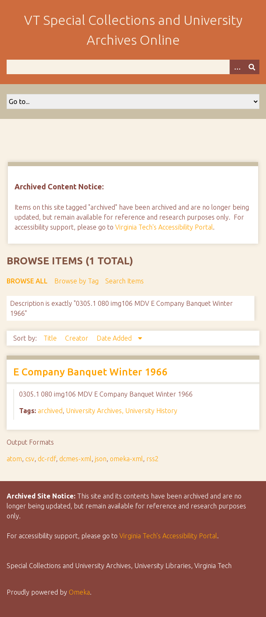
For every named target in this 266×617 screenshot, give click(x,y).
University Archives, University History (121, 410)
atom (14, 458)
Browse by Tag (76, 281)
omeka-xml (126, 458)
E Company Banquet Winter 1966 (90, 371)
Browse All (27, 281)
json (100, 458)
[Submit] (251, 67)
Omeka (79, 592)
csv (29, 458)
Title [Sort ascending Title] (51, 338)
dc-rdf (47, 458)
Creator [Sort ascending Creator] (77, 338)
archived (50, 410)
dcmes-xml (75, 458)
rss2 (152, 458)
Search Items (124, 281)
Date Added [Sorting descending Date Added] (115, 338)
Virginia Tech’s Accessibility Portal (168, 536)
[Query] (133, 67)
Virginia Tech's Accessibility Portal (164, 227)
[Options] (237, 67)
